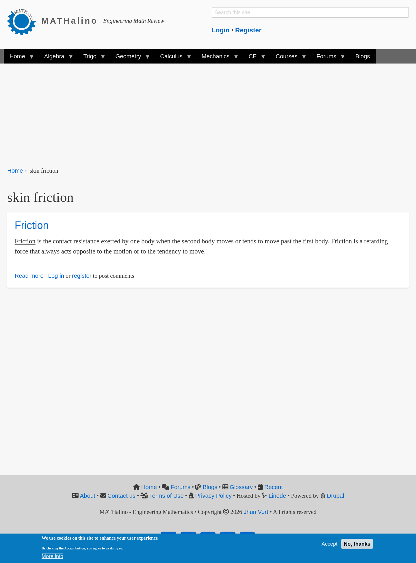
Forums (181, 487)
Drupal (335, 496)
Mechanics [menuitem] (217, 58)
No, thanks (357, 545)
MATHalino (69, 20)
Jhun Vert (256, 512)
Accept (329, 545)
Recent (273, 487)
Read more (29, 276)
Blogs (210, 487)
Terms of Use (166, 496)
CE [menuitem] (254, 58)
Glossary (241, 487)
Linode (277, 496)
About (87, 496)
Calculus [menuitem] (172, 58)
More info (52, 557)
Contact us (121, 496)
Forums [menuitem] (328, 58)
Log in (56, 276)
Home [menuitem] (19, 58)
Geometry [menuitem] (129, 58)
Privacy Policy (213, 496)
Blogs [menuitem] (362, 56)
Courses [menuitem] (288, 58)
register (82, 276)
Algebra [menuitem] (55, 58)
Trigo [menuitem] (91, 58)
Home (15, 170)
